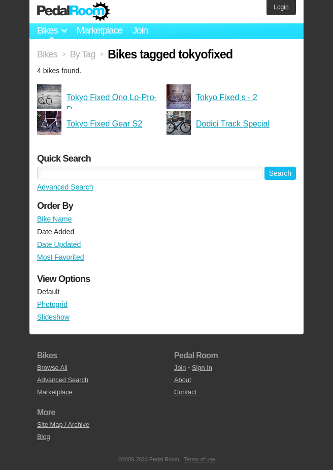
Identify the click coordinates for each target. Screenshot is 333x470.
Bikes (47, 54)
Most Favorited (60, 257)
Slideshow (53, 317)
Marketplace (99, 30)
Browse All (52, 367)
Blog (43, 437)
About (182, 380)
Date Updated (59, 244)
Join (140, 30)
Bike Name (54, 219)
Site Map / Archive (63, 424)
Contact (185, 392)
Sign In (202, 367)
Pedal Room (73, 12)
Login (281, 7)
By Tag (82, 54)
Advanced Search (65, 187)
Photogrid (52, 304)
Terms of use (199, 459)
